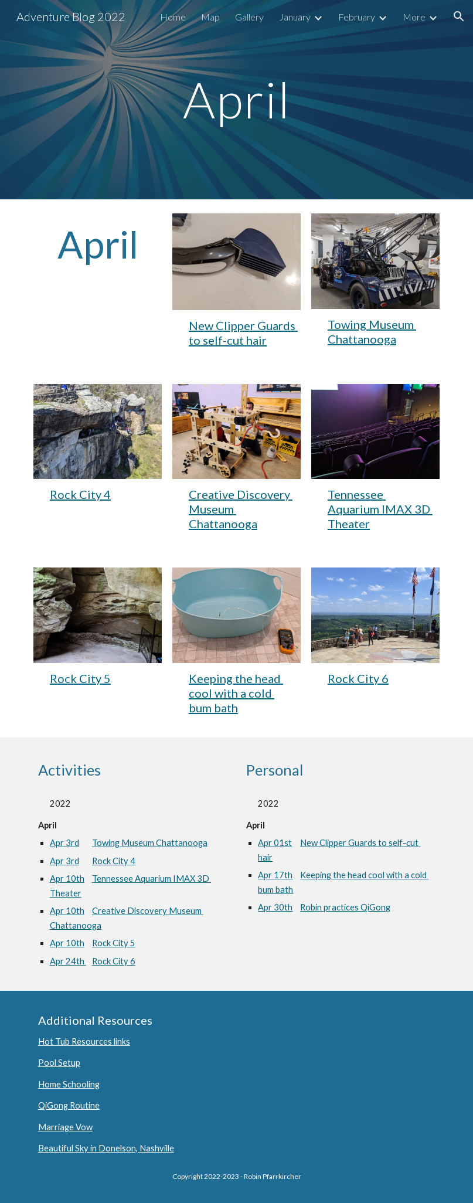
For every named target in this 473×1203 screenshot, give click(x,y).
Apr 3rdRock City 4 (92, 861)
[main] (236, 99)
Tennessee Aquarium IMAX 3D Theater (380, 509)
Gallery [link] (249, 16)
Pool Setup (59, 1063)
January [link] (295, 16)
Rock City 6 (358, 678)
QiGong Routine (69, 1105)
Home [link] (173, 16)
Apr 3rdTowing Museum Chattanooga (128, 843)
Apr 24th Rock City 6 (92, 961)
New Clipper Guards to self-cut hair (243, 332)
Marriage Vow (65, 1127)
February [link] (356, 16)
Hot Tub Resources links (84, 1041)
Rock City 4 (80, 494)
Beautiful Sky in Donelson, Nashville (106, 1148)
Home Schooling (69, 1084)
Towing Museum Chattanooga (372, 331)
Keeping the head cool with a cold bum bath (236, 693)
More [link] (414, 16)
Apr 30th (279, 907)
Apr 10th (71, 878)
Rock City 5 (80, 678)
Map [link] (210, 16)
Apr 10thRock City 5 (92, 943)
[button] (459, 16)
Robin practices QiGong (345, 907)
